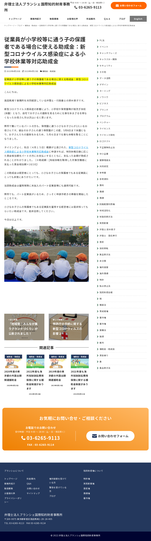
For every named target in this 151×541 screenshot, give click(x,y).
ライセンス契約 (107, 134)
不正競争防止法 (107, 147)
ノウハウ (104, 97)
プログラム (105, 115)
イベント (104, 46)
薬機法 (103, 330)
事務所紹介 (9, 483)
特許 (102, 279)
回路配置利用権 (107, 204)
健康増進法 (105, 160)
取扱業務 (8, 488)
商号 (102, 185)
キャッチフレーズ (108, 53)
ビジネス (104, 103)
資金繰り (104, 355)
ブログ (52, 495)
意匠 (102, 241)
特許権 (86, 478)
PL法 (102, 40)
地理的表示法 (106, 216)
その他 (103, 71)
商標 (102, 191)
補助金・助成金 (49, 71)
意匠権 (86, 488)
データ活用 (105, 78)
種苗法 (103, 304)
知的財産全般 (106, 292)
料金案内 (31, 478)
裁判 (102, 342)
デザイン (104, 84)
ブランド (104, 109)
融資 (102, 336)
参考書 (103, 172)
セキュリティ (106, 65)
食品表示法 (105, 367)
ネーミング (105, 90)
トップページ (10, 478)
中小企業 (104, 153)
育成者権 (104, 311)
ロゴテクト (105, 141)
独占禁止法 (105, 285)
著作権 (103, 317)
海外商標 (104, 273)
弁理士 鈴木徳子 (107, 229)
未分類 (103, 260)
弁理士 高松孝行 (108, 235)
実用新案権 (88, 483)
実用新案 (104, 223)
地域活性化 (105, 210)
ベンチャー (105, 122)
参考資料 (104, 179)
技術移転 (104, 248)
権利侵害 (104, 267)
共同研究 (104, 166)
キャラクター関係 (108, 59)
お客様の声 (9, 493)
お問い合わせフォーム (131, 5)
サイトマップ (33, 493)
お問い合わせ (33, 488)
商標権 (86, 493)
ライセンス (105, 128)
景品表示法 (105, 254)
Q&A (29, 483)
